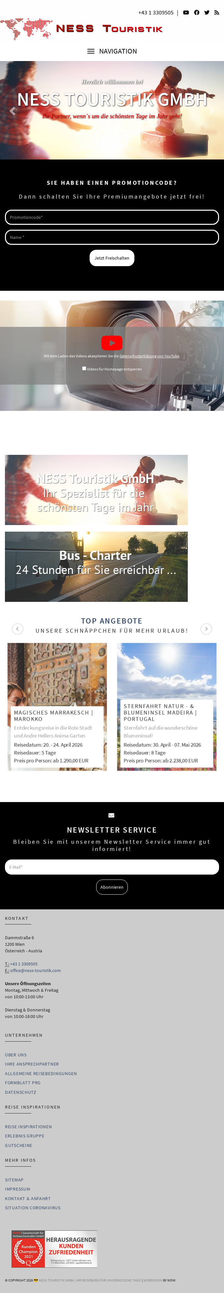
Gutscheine (18, 1145)
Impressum (17, 1189)
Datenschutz (21, 1092)
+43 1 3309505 (156, 12)
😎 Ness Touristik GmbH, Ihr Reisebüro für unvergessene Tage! (87, 1280)
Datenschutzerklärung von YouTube (149, 355)
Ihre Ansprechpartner (32, 1064)
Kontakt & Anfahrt (28, 1198)
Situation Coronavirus (33, 1208)
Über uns (16, 1055)
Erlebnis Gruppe (24, 1136)
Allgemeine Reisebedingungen (41, 1073)
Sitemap (14, 1180)
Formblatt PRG (23, 1083)
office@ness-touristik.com (35, 970)
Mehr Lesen (112, 138)
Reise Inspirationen (28, 1127)
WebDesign (153, 1280)
